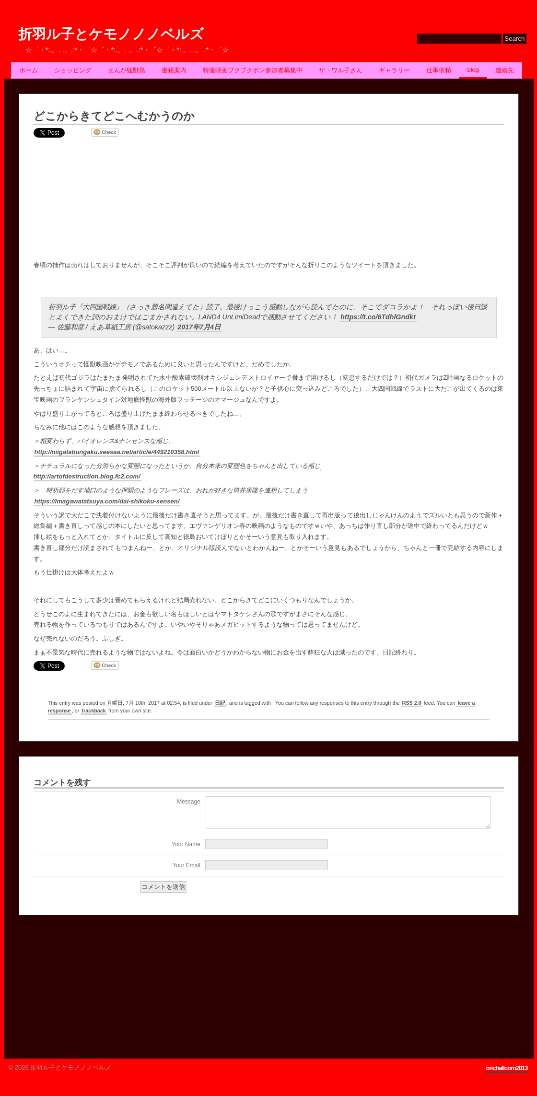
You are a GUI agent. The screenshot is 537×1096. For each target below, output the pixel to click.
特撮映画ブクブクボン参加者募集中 (253, 70)
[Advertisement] (91, 988)
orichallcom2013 (507, 1073)
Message (188, 801)
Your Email (186, 871)
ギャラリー (394, 70)
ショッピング (73, 70)
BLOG (473, 69)
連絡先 (504, 70)
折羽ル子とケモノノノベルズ (111, 34)
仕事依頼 (438, 70)
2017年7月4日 (199, 327)
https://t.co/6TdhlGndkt (377, 317)
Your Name (186, 850)
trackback (94, 710)
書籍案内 (174, 70)
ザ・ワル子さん (340, 70)
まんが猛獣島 (126, 70)
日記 (220, 703)
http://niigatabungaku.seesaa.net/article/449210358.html (117, 451)
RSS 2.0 (411, 703)
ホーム (28, 70)
